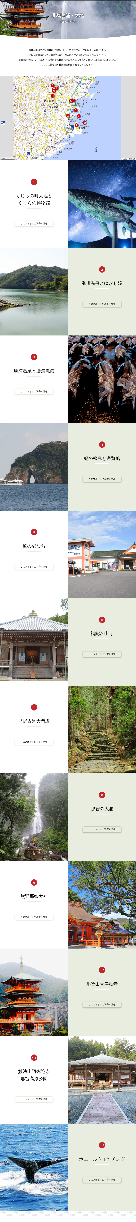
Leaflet (125, 159)
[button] (76, 125)
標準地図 (132, 159)
